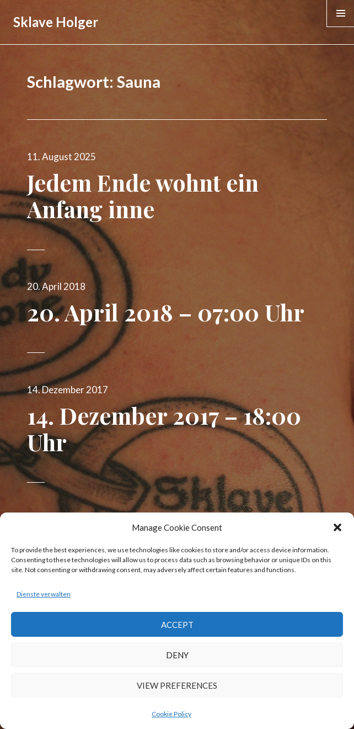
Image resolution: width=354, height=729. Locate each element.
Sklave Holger (55, 22)
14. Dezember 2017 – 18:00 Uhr (164, 428)
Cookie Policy (171, 714)
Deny (177, 655)
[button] (337, 527)
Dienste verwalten (44, 594)
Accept (177, 625)
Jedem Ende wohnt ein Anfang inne (143, 195)
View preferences (177, 685)
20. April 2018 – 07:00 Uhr (165, 312)
